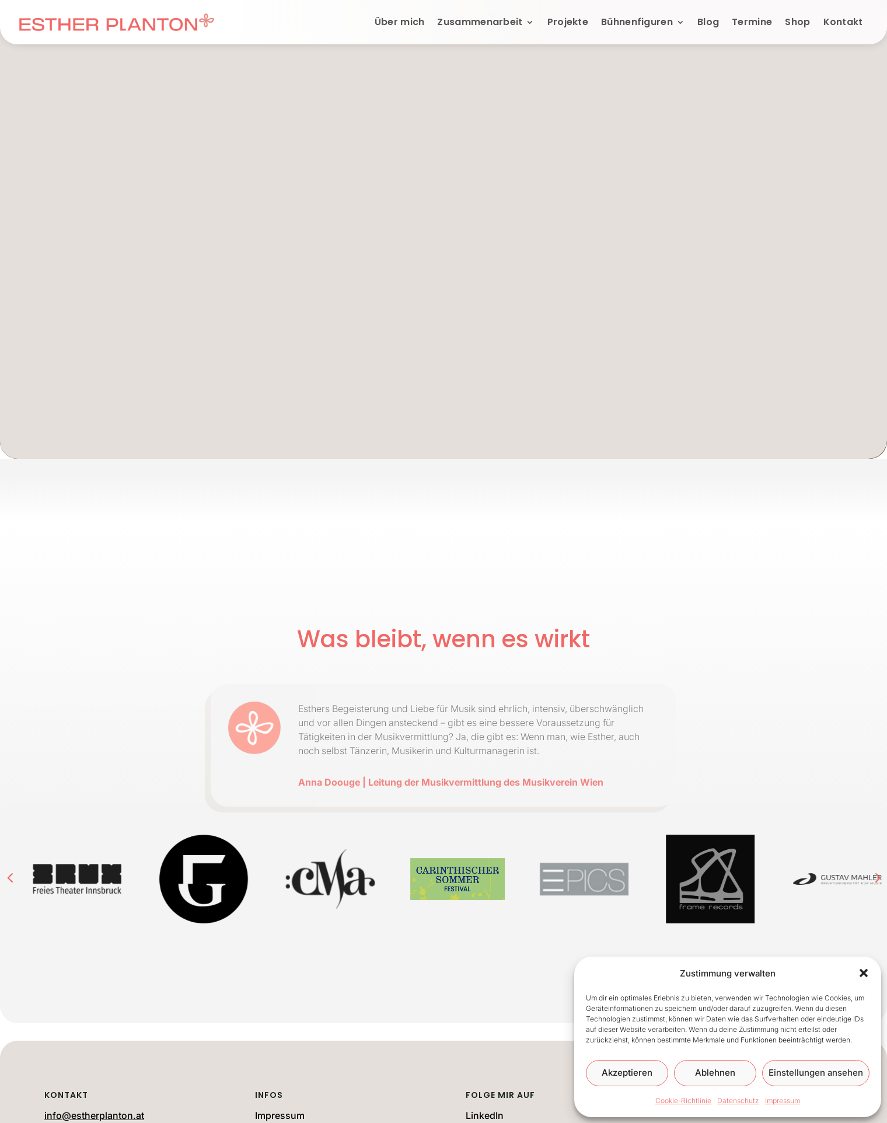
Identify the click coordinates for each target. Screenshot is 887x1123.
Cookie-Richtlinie (683, 1100)
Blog (708, 22)
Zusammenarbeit (479, 22)
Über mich (400, 22)
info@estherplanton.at (94, 1115)
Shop (797, 22)
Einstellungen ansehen (816, 1072)
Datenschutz (738, 1100)
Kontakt (843, 22)
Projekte (567, 22)
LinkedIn (485, 1115)
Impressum (782, 1100)
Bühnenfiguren (637, 22)
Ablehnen (715, 1072)
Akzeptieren (627, 1072)
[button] (863, 973)
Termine (752, 22)
